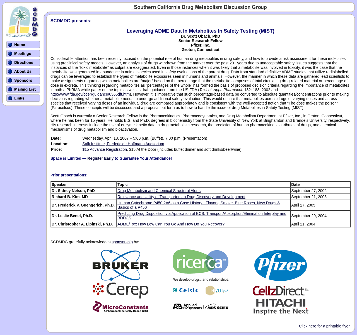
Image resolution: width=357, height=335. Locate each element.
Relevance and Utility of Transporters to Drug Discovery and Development (181, 197)
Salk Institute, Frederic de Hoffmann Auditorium (123, 144)
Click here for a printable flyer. (325, 326)
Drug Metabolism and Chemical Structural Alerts (159, 190)
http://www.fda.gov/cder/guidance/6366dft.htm (90, 94)
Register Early (100, 158)
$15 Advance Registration (104, 149)
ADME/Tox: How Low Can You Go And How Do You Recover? (171, 224)
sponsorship (122, 242)
